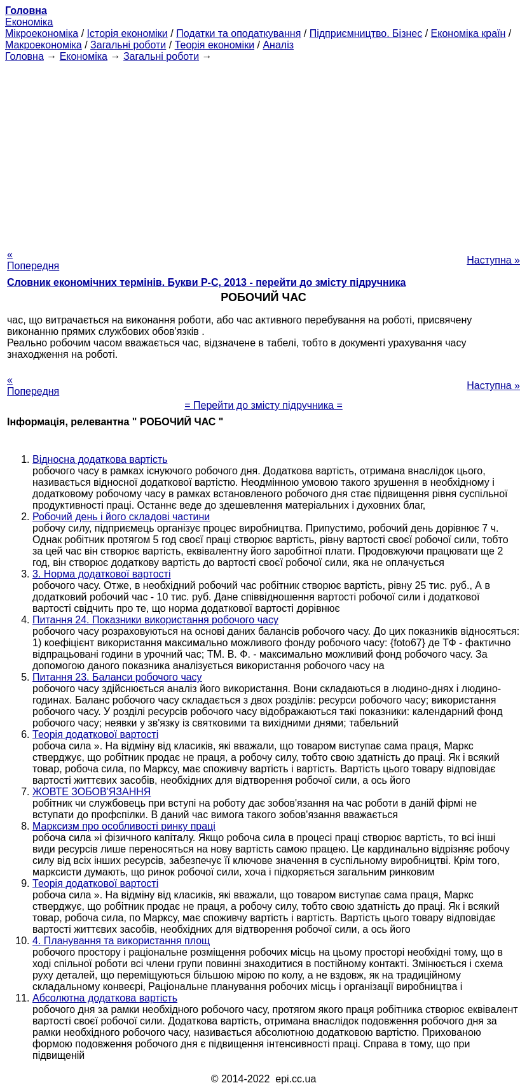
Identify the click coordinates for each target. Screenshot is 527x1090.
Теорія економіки (214, 44)
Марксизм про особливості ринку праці (124, 826)
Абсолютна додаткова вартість (104, 998)
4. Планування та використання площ (121, 940)
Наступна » (493, 260)
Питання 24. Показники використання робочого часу (155, 619)
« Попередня (33, 260)
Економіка (29, 22)
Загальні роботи (128, 44)
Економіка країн (468, 33)
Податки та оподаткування (238, 33)
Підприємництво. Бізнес (366, 33)
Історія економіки (127, 33)
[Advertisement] (263, 151)
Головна (24, 56)
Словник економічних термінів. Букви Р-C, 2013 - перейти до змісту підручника (206, 282)
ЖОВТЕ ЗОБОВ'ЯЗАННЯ (91, 791)
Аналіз (278, 44)
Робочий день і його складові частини (121, 516)
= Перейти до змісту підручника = (263, 405)
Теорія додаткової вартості (95, 734)
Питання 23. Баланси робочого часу (117, 677)
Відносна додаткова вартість (100, 459)
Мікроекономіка (41, 33)
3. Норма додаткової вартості (101, 574)
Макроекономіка (43, 44)
